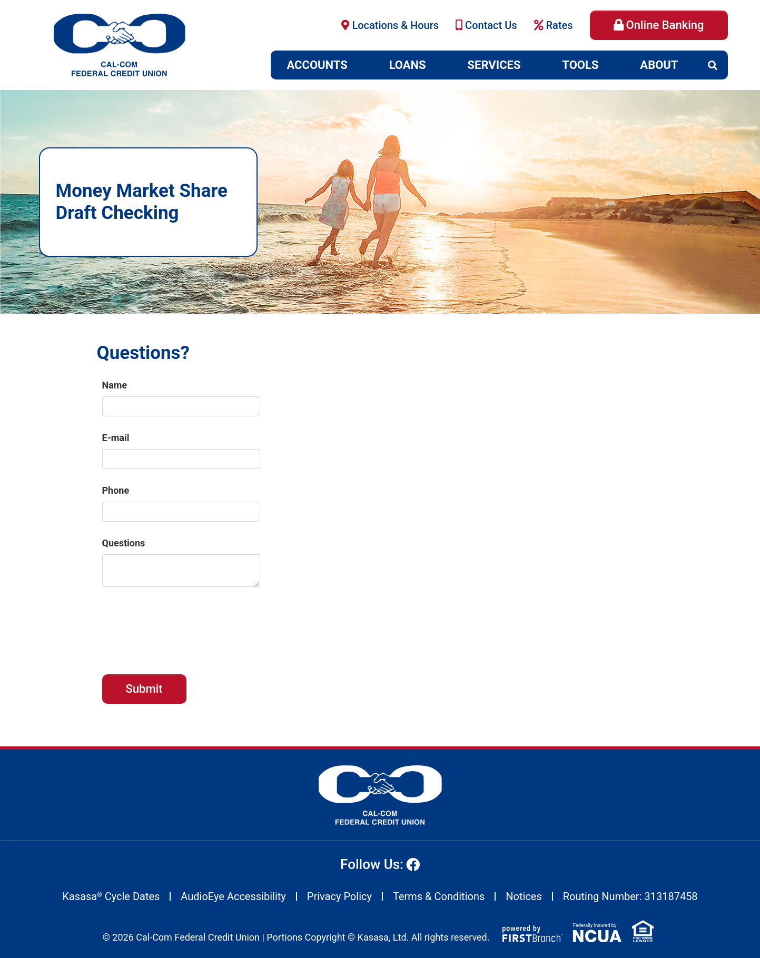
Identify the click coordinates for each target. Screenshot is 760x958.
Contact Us (491, 25)
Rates (559, 25)
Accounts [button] (317, 65)
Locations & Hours (395, 25)
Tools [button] (580, 65)
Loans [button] (407, 65)
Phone (116, 490)
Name (114, 385)
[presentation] (182, 625)
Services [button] (494, 65)
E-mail (116, 437)
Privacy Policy (339, 896)
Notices (523, 896)
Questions (123, 542)
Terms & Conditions (439, 896)
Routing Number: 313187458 (630, 896)
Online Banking (665, 25)
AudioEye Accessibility (233, 896)
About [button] (659, 65)
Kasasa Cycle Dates (111, 896)
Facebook (413, 864)
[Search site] (712, 65)
